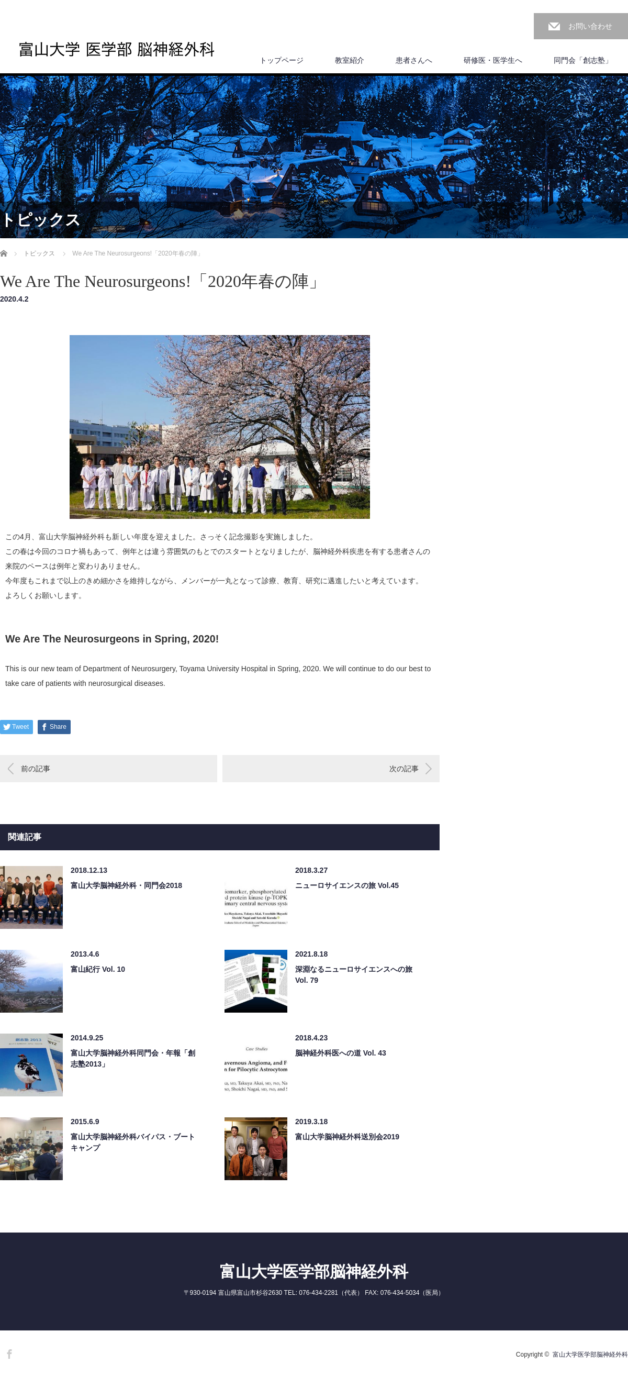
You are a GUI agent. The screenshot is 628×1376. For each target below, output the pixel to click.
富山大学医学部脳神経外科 (314, 1271)
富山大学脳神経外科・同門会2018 (126, 885)
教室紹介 (349, 60)
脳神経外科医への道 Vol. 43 (340, 1053)
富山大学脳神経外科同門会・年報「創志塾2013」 (133, 1058)
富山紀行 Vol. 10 (98, 969)
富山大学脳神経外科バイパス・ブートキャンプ (133, 1142)
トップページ (282, 60)
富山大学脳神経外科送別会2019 (347, 1137)
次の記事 (404, 768)
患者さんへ (414, 60)
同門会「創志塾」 (583, 60)
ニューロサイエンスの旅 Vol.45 (347, 885)
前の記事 (35, 768)
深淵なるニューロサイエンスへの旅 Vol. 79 (353, 974)
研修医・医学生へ (493, 60)
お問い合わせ (590, 26)
